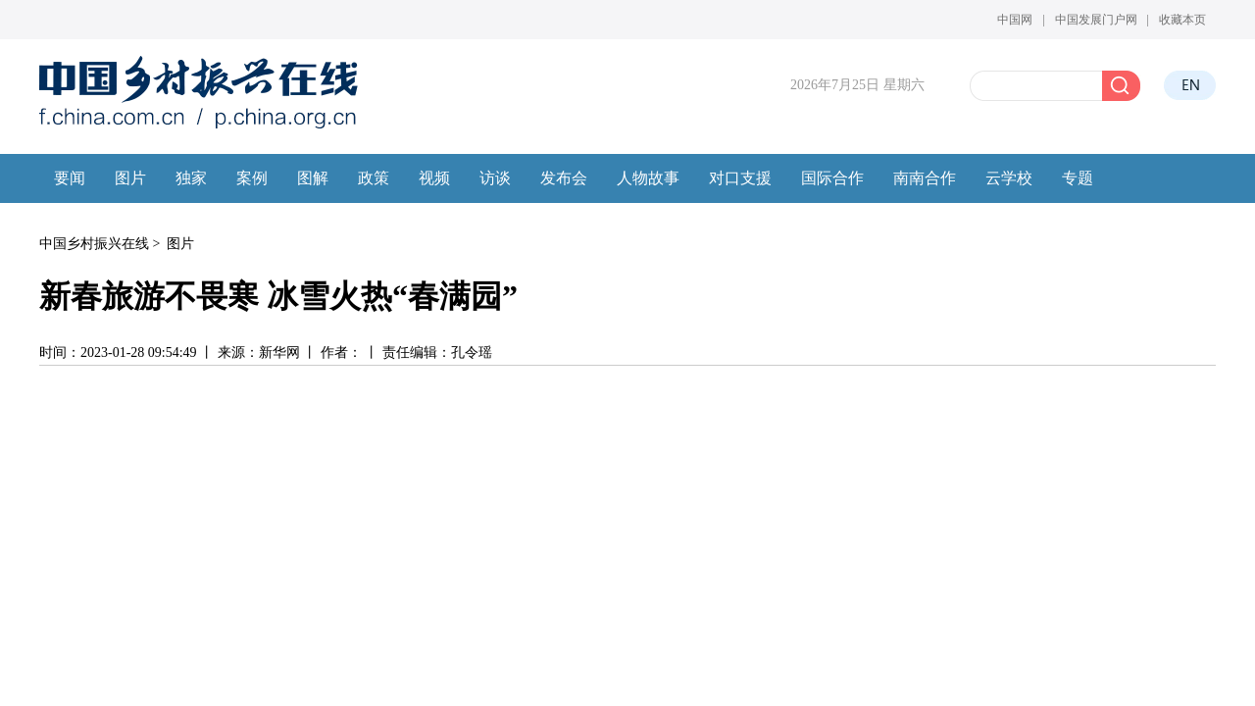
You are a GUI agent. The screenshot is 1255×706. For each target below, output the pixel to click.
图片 (180, 243)
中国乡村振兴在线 (94, 243)
